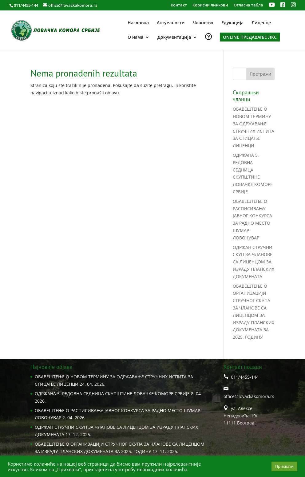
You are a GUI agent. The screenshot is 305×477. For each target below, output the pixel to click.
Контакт (179, 5)
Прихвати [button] (284, 466)
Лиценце (261, 23)
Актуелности (171, 23)
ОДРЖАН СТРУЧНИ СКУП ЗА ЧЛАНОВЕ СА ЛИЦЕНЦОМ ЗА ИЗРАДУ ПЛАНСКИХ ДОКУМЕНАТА (253, 261)
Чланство (203, 23)
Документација (174, 37)
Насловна (138, 23)
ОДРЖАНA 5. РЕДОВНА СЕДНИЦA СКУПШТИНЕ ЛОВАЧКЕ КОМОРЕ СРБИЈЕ (112, 393)
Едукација (232, 23)
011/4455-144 (26, 5)
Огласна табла (248, 5)
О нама (135, 37)
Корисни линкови (210, 5)
